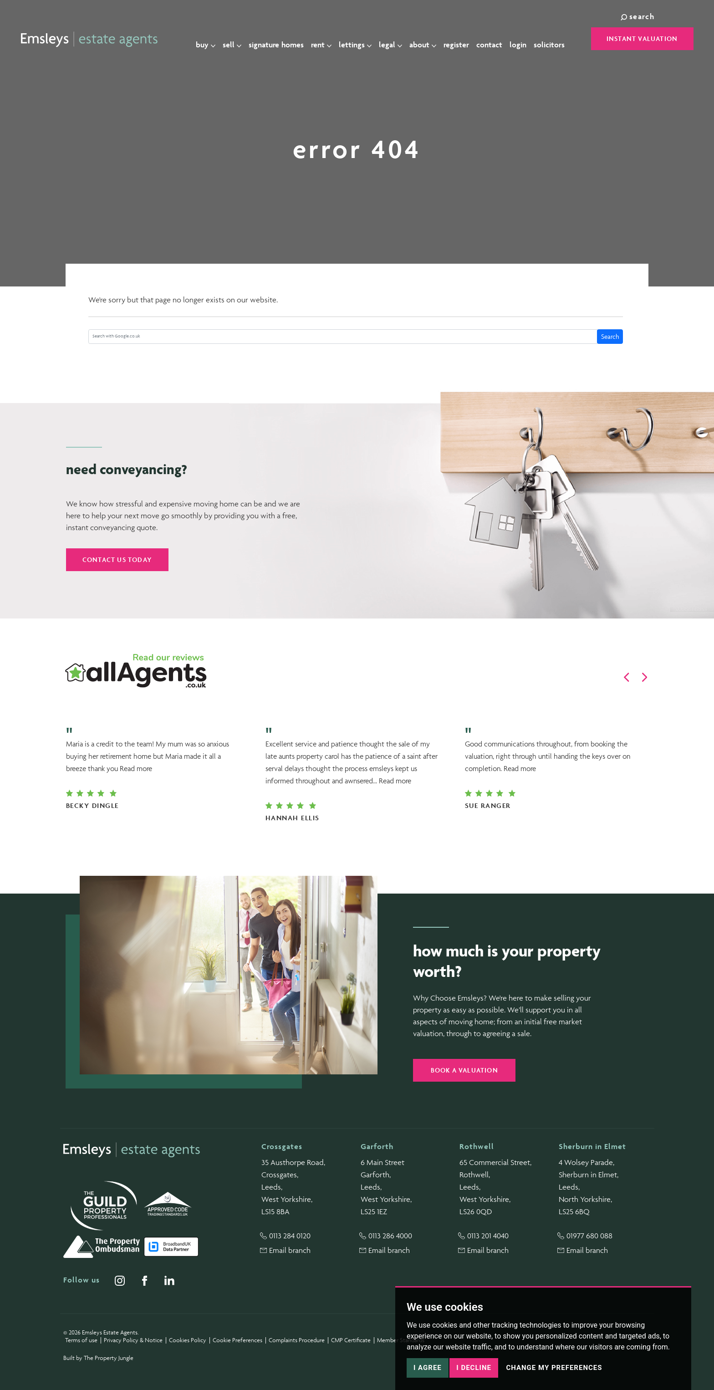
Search (610, 336)
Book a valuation (464, 1070)
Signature (281, 39)
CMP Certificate (351, 1340)
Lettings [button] (360, 39)
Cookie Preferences (237, 1340)
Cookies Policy (187, 1340)
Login (523, 39)
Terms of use (81, 1340)
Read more (136, 768)
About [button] (427, 39)
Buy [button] (210, 39)
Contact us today (117, 559)
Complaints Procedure (297, 1340)
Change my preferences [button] (554, 1368)
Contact (494, 39)
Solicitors (554, 39)
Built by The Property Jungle (98, 1358)
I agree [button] (427, 1368)
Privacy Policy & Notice (133, 1340)
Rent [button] (326, 39)
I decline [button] (473, 1368)
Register (461, 39)
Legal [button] (395, 39)
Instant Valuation (642, 38)
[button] (626, 677)
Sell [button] (237, 39)
